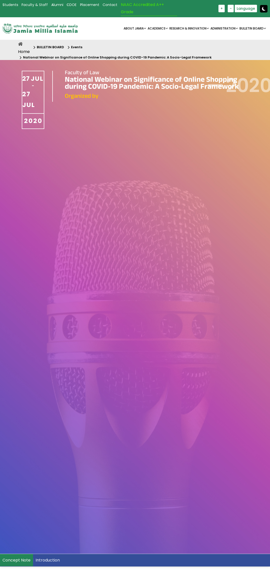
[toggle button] (263, 8)
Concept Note (17, 560)
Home (24, 51)
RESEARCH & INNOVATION (187, 28)
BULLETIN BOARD (251, 28)
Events (76, 47)
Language (246, 8)
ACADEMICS (156, 28)
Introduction (48, 560)
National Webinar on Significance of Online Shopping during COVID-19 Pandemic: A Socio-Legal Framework (117, 57)
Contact (110, 4)
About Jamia (134, 28)
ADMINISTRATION (222, 28)
